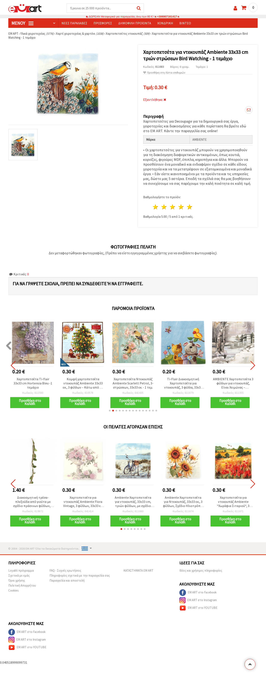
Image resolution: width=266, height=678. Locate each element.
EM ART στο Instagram (198, 600)
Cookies (13, 590)
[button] (110, 410)
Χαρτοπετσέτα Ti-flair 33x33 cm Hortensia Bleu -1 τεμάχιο (33, 383)
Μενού (22, 23)
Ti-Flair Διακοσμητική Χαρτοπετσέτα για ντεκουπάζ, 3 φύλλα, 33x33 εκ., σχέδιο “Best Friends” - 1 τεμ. (183, 383)
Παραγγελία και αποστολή (67, 580)
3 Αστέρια (173, 207)
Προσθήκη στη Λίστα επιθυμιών (164, 72)
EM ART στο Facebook (198, 592)
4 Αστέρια (181, 207)
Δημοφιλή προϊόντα (134, 23)
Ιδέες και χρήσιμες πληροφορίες (200, 570)
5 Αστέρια (189, 207)
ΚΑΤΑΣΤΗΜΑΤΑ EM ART (138, 570)
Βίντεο (185, 23)
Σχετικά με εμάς (19, 575)
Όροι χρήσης (16, 580)
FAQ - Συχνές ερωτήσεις (65, 570)
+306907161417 (167, 16)
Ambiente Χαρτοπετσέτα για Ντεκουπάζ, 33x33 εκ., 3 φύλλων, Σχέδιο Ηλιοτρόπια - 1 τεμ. (183, 501)
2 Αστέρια (164, 207)
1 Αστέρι (155, 207)
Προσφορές (103, 23)
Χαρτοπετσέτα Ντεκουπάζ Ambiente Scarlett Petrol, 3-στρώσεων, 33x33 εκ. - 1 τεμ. (133, 383)
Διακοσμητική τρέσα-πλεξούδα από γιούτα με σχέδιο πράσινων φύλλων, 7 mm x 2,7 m (33, 501)
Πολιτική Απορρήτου (22, 585)
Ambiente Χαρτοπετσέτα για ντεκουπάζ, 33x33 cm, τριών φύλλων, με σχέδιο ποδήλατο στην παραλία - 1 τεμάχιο (133, 501)
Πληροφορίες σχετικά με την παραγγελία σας (79, 575)
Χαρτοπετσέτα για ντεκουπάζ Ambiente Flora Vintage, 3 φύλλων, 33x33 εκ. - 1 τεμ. (83, 501)
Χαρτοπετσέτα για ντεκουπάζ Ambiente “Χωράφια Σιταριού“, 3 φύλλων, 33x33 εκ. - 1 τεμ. (233, 501)
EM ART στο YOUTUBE (198, 608)
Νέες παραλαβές (74, 23)
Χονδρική (165, 23)
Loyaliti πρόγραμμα (21, 570)
